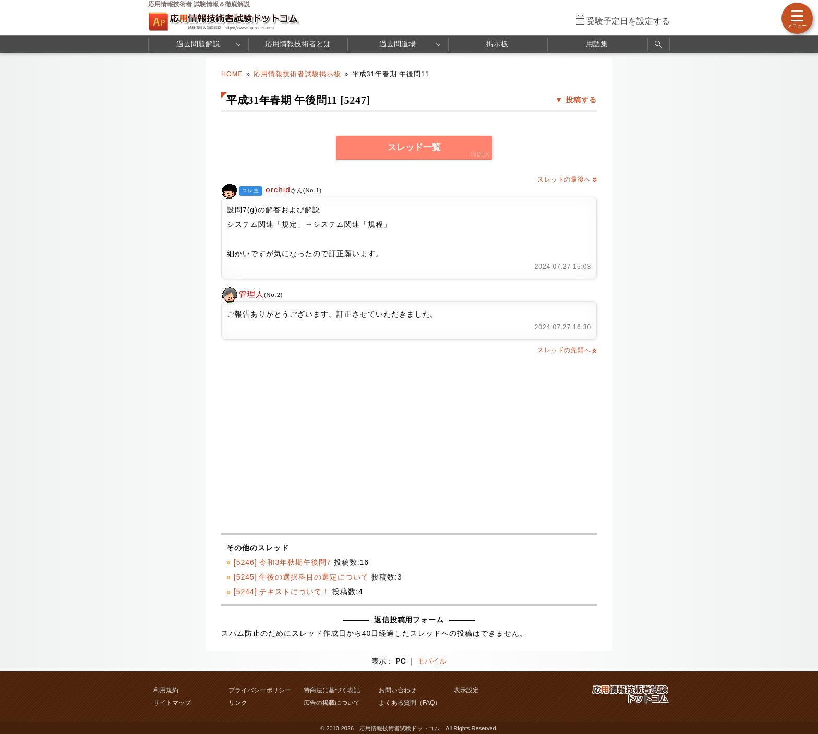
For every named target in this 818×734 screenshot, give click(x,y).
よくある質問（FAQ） (410, 702)
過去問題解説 (198, 44)
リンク (237, 702)
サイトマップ (172, 702)
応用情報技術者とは (298, 44)
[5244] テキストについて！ (282, 591)
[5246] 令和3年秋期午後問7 (282, 562)
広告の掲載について (332, 702)
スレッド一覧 (414, 147)
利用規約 (165, 690)
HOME (232, 74)
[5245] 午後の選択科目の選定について (301, 577)
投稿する (581, 99)
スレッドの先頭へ (567, 350)
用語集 (597, 44)
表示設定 (466, 690)
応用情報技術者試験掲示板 (297, 74)
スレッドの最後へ (567, 179)
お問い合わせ (397, 690)
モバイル (432, 661)
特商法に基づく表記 (332, 690)
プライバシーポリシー (259, 690)
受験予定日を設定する (628, 21)
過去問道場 (397, 44)
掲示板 (497, 44)
